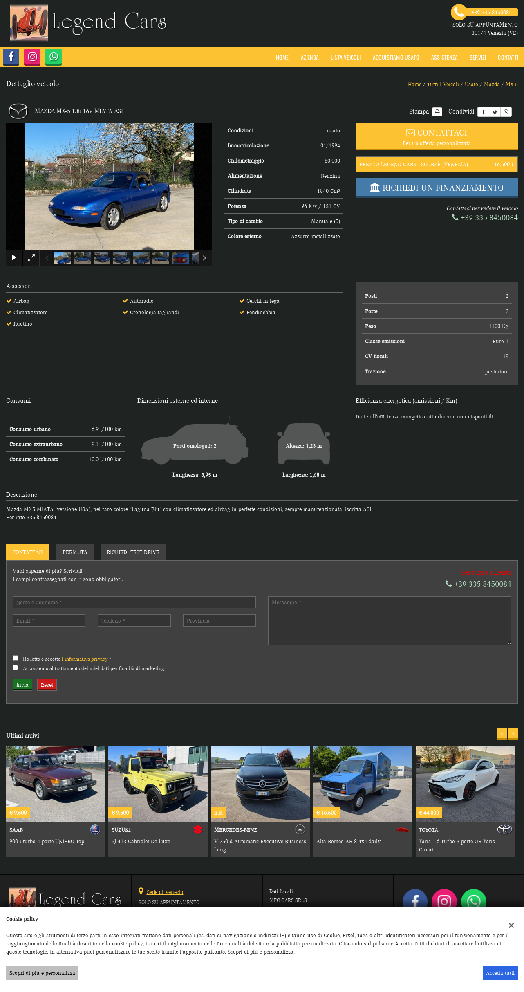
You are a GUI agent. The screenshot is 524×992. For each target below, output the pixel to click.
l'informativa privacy (84, 659)
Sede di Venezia (165, 892)
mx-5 (512, 84)
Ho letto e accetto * (67, 659)
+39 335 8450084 (485, 217)
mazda (492, 84)
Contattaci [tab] (27, 552)
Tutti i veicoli (443, 84)
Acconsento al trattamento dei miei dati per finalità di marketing (93, 668)
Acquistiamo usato (396, 57)
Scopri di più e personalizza (42, 973)
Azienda (310, 57)
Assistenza (444, 57)
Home (282, 57)
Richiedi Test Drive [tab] (133, 552)
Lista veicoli (346, 57)
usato (471, 84)
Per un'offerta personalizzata (437, 136)
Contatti (508, 57)
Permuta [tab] (75, 552)
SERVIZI (478, 57)
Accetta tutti (500, 973)
